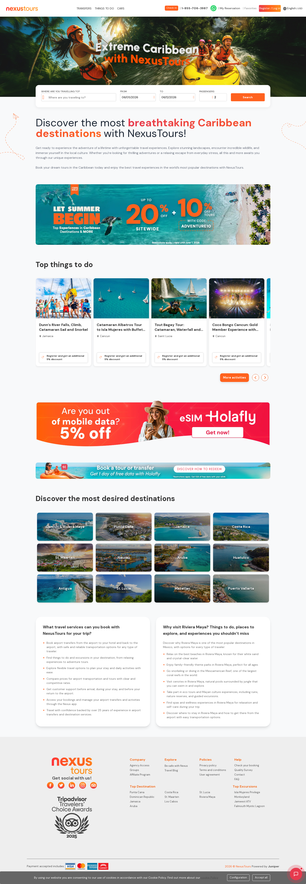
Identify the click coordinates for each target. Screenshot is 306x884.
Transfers (84, 8)
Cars (120, 8)
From (123, 91)
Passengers (206, 91)
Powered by (265, 866)
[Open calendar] (154, 97)
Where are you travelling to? (60, 91)
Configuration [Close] (238, 877)
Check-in (171, 7)
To (161, 91)
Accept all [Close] (261, 877)
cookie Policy (209, 877)
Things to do (104, 8)
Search (248, 97)
